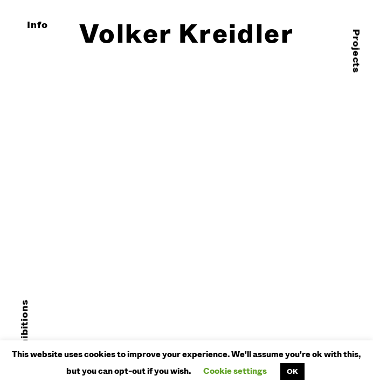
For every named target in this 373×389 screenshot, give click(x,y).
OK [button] (292, 371)
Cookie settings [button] (235, 371)
